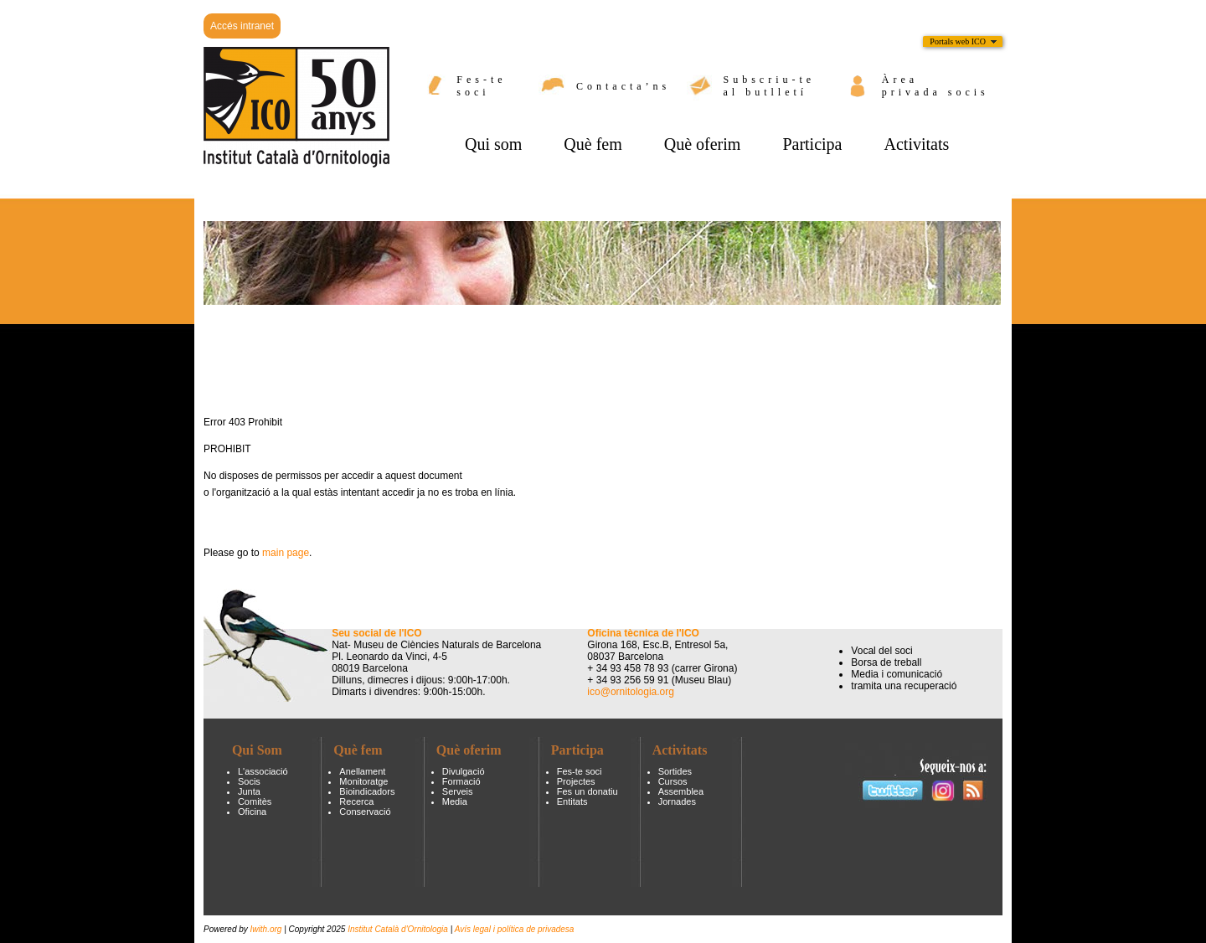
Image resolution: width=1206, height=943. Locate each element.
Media (454, 801)
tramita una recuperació (903, 686)
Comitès (254, 801)
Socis (249, 781)
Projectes (576, 781)
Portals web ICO (958, 41)
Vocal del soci (881, 651)
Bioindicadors (366, 791)
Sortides (675, 771)
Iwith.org (267, 929)
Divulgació (463, 771)
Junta (249, 791)
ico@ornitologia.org (630, 692)
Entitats (572, 801)
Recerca (356, 801)
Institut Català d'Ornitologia (398, 929)
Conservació (364, 811)
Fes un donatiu (587, 791)
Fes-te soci (481, 86)
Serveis (457, 791)
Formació (461, 781)
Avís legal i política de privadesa (515, 929)
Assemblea (681, 791)
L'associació (263, 771)
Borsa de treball (886, 662)
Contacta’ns (623, 86)
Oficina (252, 811)
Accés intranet (242, 26)
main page (285, 553)
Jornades (677, 801)
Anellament (362, 771)
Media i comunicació (896, 674)
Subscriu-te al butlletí (770, 86)
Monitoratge (363, 781)
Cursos (673, 781)
